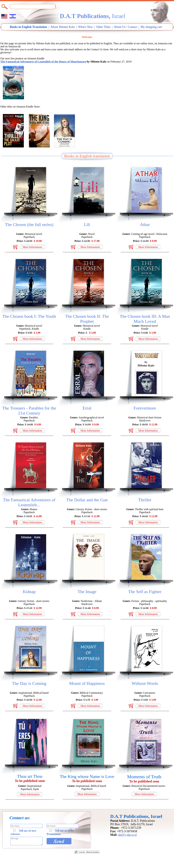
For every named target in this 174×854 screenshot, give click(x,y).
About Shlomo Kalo (62, 27)
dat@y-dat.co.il (127, 834)
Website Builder (92, 852)
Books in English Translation (28, 27)
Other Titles (103, 27)
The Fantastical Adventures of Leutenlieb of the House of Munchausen (43, 61)
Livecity (82, 852)
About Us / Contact (125, 27)
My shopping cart (151, 27)
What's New (85, 27)
